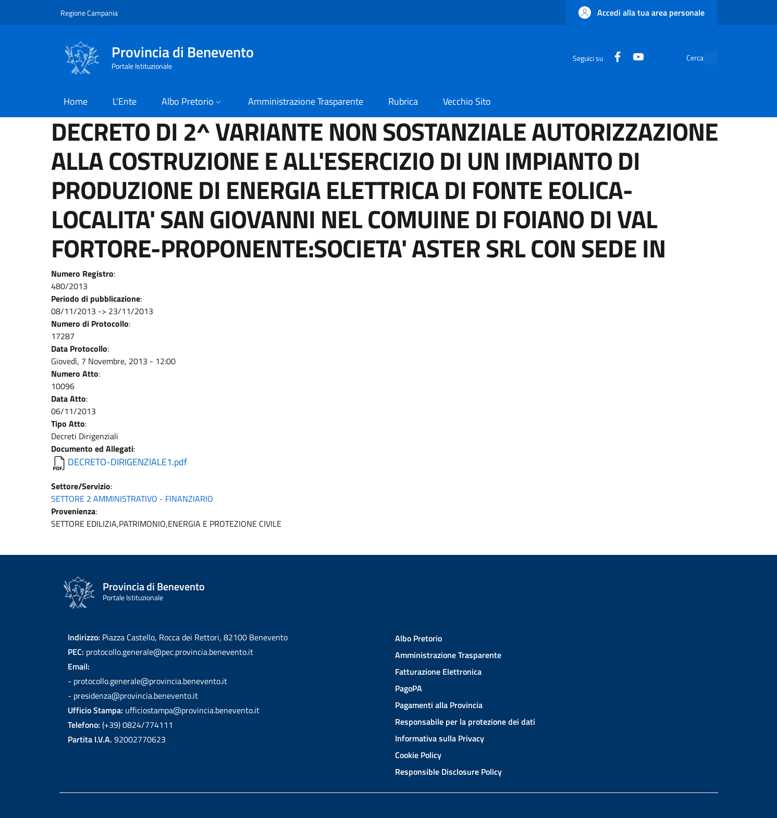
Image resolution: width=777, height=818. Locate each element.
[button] (641, 12)
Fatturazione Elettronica (438, 671)
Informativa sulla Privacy (439, 738)
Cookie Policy (418, 755)
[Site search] (704, 57)
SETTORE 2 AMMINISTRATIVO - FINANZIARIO (132, 498)
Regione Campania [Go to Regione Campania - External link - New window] (89, 12)
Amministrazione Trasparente (448, 655)
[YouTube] (614, 58)
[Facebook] (593, 58)
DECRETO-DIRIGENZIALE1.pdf (127, 462)
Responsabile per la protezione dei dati (465, 721)
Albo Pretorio (418, 638)
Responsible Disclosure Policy (448, 771)
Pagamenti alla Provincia (439, 705)
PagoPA (408, 688)
